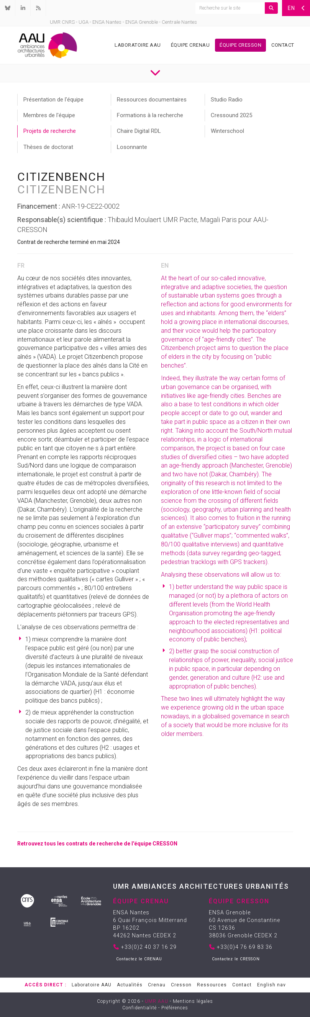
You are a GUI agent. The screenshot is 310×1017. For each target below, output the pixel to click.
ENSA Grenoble (141, 22)
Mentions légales (193, 1001)
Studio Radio (227, 99)
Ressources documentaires (152, 99)
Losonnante (132, 147)
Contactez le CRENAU (139, 959)
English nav (271, 985)
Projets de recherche (49, 131)
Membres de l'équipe (49, 115)
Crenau (157, 985)
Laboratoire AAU (138, 45)
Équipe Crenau (190, 45)
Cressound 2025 (231, 115)
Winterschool (227, 131)
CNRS (68, 22)
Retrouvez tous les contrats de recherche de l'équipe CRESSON (97, 843)
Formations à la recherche (150, 115)
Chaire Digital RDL (139, 131)
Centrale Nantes (179, 22)
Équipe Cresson (240, 45)
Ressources (212, 985)
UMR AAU (156, 1001)
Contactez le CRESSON (236, 959)
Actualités (130, 985)
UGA (84, 22)
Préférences (174, 1007)
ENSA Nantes (106, 22)
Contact (282, 45)
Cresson (181, 985)
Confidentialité (139, 1007)
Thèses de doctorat (48, 147)
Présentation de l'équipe (53, 99)
